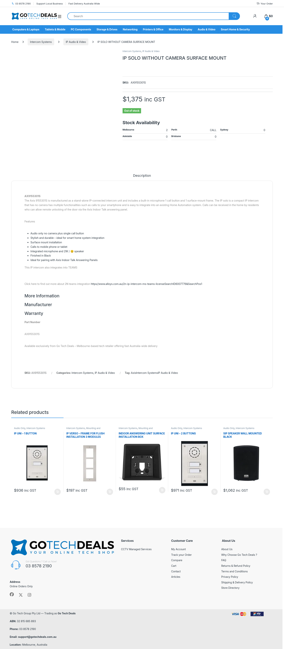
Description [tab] (142, 175)
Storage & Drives (107, 29)
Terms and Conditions (234, 571)
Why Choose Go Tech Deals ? (239, 554)
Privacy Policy (229, 576)
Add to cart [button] (57, 492)
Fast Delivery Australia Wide (84, 3)
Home (14, 41)
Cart (173, 565)
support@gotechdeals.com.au (37, 636)
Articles (175, 576)
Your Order (265, 3)
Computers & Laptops (25, 29)
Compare (176, 560)
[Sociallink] (12, 594)
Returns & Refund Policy (235, 565)
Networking (130, 29)
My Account (178, 549)
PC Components (81, 29)
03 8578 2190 (21, 3)
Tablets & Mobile (55, 29)
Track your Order (181, 554)
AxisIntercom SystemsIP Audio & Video (154, 372)
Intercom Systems (41, 41)
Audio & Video (206, 29)
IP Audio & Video (76, 41)
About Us (226, 549)
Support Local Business (49, 3)
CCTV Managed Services (136, 549)
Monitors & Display (180, 29)
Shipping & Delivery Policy (237, 582)
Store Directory (230, 587)
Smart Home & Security (235, 29)
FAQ (223, 560)
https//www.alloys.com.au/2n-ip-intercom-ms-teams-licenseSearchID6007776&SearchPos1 (146, 283)
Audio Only (19, 428)
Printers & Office (153, 29)
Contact (176, 571)
